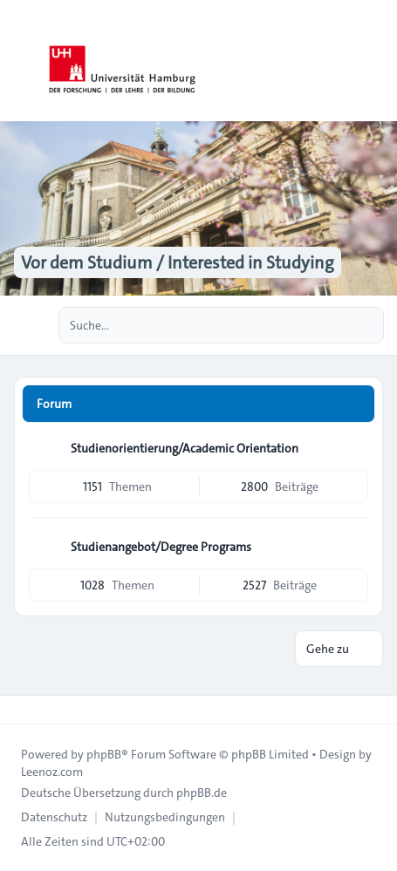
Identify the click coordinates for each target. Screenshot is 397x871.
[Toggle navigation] (376, 61)
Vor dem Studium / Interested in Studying (177, 262)
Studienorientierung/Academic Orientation (184, 448)
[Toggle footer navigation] (21, 710)
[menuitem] (54, 817)
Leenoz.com (52, 771)
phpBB (103, 754)
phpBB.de (201, 792)
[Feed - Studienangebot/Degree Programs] (353, 546)
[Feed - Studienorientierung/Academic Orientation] (353, 448)
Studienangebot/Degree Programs (161, 546)
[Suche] (334, 325)
